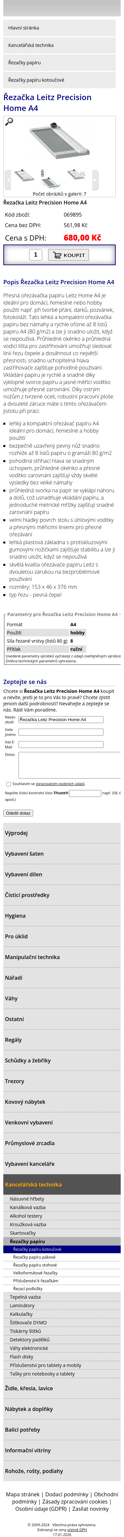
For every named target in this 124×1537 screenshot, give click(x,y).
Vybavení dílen (23, 874)
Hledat (96, 9)
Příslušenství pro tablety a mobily (45, 1365)
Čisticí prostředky (27, 895)
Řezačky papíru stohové (35, 1265)
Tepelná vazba (25, 1297)
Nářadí (13, 977)
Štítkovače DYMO (28, 1322)
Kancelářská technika (31, 45)
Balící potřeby (22, 1429)
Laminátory (22, 1305)
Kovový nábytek (25, 1101)
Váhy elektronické (29, 1348)
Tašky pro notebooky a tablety (42, 1374)
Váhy (11, 998)
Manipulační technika (32, 957)
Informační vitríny (28, 1450)
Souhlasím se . (49, 788)
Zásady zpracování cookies (74, 1501)
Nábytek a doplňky (29, 1409)
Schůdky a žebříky (28, 1060)
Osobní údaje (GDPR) (40, 1508)
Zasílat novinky (90, 1508)
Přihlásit (81, 8)
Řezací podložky (27, 1289)
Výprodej (16, 833)
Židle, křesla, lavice (29, 1388)
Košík (114, 8)
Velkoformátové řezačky (35, 1273)
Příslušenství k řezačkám (35, 1281)
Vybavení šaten (24, 853)
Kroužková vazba (28, 1224)
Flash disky (21, 1357)
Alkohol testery (26, 1216)
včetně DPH (77, 1529)
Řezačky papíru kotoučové (36, 80)
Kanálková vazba (28, 1207)
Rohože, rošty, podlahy (34, 1471)
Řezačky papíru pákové (34, 1257)
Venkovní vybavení (29, 1122)
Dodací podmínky (66, 1494)
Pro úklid (16, 936)
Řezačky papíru (24, 62)
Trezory (14, 1081)
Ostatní (14, 1019)
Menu (10, 9)
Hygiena (15, 915)
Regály (13, 1039)
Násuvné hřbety (27, 1199)
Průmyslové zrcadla (30, 1143)
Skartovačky (23, 1233)
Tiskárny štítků (25, 1331)
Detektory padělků (30, 1339)
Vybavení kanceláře (30, 1163)
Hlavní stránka (23, 28)
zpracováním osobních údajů (60, 788)
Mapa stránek (23, 1494)
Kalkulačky (21, 1314)
